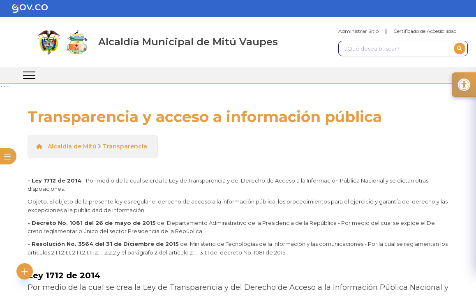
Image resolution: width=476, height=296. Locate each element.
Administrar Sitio (358, 31)
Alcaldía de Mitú (72, 146)
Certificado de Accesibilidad (425, 31)
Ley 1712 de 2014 (64, 275)
